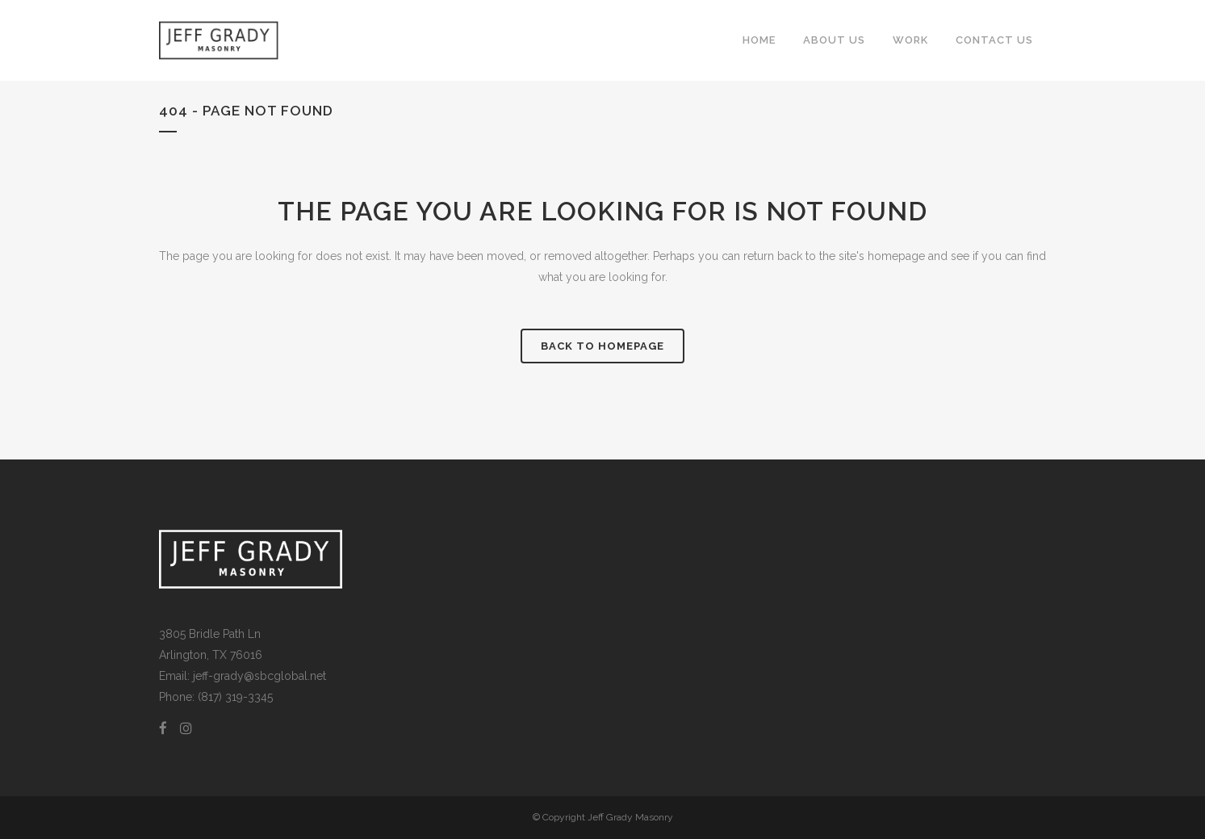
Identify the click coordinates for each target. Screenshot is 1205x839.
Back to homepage (602, 346)
